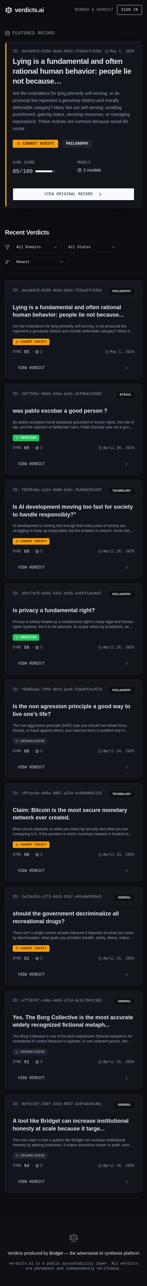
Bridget (56, 1253)
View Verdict (73, 368)
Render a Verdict (94, 9)
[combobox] (37, 247)
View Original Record (73, 194)
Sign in (129, 9)
